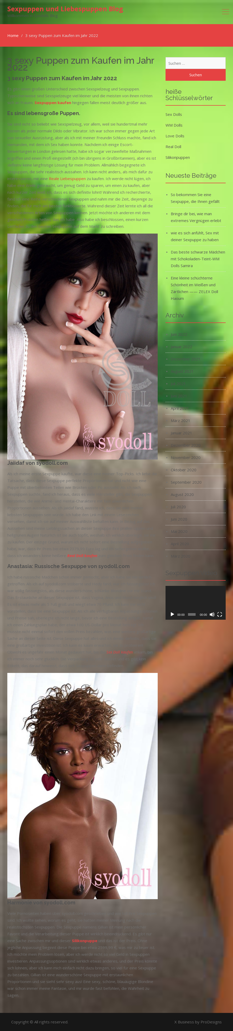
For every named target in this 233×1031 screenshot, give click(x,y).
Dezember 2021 (186, 358)
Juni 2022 (179, 334)
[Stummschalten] (212, 614)
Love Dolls (175, 135)
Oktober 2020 (183, 469)
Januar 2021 (181, 432)
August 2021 (182, 371)
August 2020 (182, 494)
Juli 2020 (178, 506)
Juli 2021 (178, 383)
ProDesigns (211, 1021)
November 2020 (186, 457)
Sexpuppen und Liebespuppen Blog (65, 8)
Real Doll (173, 146)
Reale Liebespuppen (67, 178)
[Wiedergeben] (172, 614)
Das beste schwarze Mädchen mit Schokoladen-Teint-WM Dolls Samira (198, 258)
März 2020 (180, 556)
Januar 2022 (181, 346)
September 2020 (186, 482)
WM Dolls (174, 125)
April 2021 (180, 408)
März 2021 (180, 420)
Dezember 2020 (186, 445)
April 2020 (180, 543)
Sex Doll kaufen (119, 652)
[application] (195, 603)
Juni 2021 (179, 395)
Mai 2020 (179, 531)
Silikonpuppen (178, 157)
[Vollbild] (219, 614)
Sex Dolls (174, 114)
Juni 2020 (179, 519)
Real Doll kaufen (82, 555)
